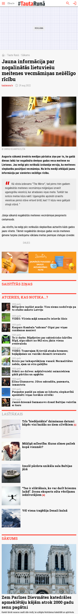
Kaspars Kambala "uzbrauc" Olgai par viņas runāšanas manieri (39, 329)
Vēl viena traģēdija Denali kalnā (44, 510)
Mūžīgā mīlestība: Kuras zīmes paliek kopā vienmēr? (48, 445)
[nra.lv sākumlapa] (11, 3)
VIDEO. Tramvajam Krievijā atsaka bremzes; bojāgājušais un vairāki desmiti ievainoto (40, 352)
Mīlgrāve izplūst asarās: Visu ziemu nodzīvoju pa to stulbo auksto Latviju (44, 308)
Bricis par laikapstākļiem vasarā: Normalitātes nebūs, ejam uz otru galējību (42, 362)
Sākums (25, 55)
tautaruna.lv (7, 85)
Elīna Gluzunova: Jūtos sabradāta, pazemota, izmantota (40, 383)
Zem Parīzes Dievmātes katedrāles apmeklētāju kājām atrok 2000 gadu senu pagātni (38, 602)
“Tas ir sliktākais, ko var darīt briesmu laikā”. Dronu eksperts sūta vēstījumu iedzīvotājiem (49, 491)
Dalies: (26, 242)
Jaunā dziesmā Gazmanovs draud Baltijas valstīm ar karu (44, 403)
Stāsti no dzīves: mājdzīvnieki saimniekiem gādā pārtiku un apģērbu (41, 373)
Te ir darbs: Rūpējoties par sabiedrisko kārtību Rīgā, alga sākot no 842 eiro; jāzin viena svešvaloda (42, 340)
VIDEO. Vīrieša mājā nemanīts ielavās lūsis (39, 318)
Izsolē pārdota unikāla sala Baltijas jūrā (47, 467)
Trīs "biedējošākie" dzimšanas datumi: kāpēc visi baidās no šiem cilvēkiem (48, 422)
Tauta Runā (13, 55)
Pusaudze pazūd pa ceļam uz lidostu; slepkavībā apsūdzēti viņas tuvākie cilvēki (43, 393)
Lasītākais (12, 414)
